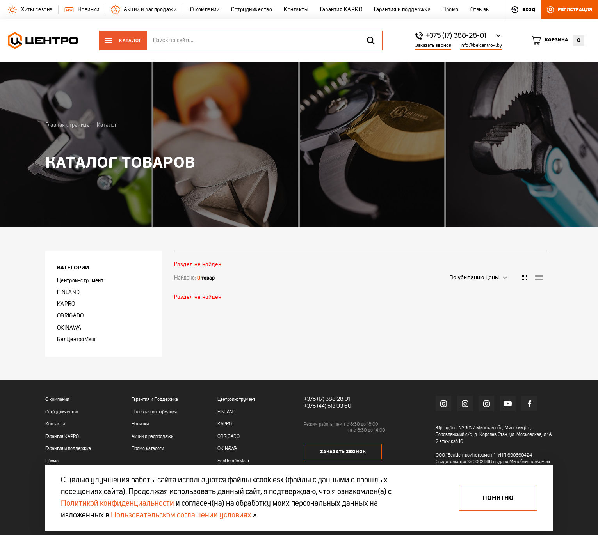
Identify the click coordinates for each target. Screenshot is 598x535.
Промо (52, 461)
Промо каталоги (148, 448)
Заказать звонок (433, 45)
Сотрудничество (61, 412)
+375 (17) (314, 399)
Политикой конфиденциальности (117, 504)
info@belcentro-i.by (481, 45)
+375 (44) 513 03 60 (327, 406)
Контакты (55, 424)
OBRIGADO (70, 316)
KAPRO (66, 304)
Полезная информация (154, 412)
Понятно (498, 498)
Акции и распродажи (152, 436)
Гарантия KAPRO (62, 436)
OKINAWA (69, 328)
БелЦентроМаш (76, 339)
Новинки (140, 424)
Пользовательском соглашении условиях (181, 515)
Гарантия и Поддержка (155, 399)
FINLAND (68, 292)
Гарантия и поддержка (68, 448)
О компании (57, 399)
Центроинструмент (80, 280)
